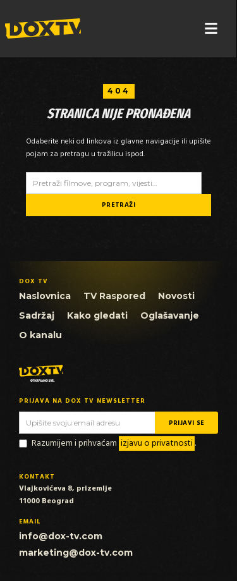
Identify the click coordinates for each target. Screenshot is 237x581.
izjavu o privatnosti (157, 443)
